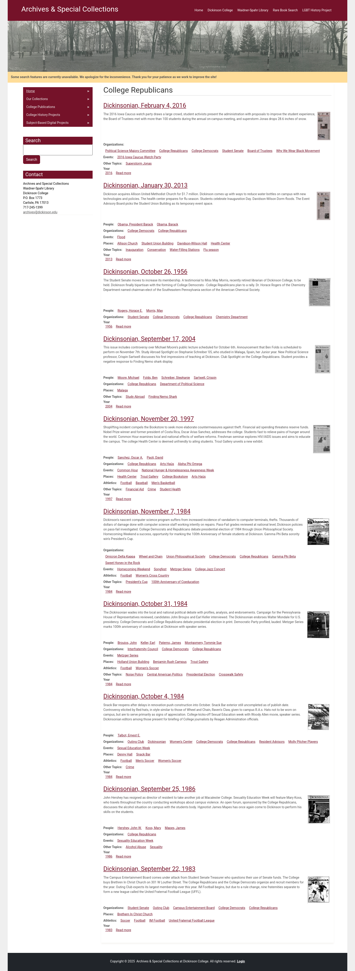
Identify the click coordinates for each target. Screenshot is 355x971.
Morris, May (154, 310)
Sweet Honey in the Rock (122, 563)
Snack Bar (143, 754)
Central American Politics (164, 674)
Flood (121, 237)
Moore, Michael (128, 377)
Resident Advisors (272, 741)
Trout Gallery (149, 476)
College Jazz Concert (210, 569)
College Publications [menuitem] (56, 108)
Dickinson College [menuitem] (220, 10)
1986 (108, 856)
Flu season (211, 250)
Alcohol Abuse (136, 847)
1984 (108, 591)
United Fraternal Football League (192, 920)
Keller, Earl (148, 643)
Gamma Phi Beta (284, 556)
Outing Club (136, 741)
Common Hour (127, 470)
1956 (108, 326)
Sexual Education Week (133, 748)
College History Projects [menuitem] (56, 116)
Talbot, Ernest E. (129, 735)
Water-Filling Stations (185, 250)
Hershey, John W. (130, 828)
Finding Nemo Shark (163, 396)
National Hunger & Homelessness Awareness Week (178, 470)
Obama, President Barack (135, 224)
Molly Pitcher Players (303, 741)
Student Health (170, 489)
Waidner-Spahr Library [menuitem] (252, 10)
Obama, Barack (167, 224)
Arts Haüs (167, 464)
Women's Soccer (147, 668)
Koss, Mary (153, 828)
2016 (108, 173)
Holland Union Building (133, 662)
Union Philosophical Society (185, 556)
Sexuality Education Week (135, 840)
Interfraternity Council (143, 649)
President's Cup (136, 582)
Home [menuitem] (198, 10)
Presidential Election (200, 674)
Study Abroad (135, 396)
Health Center (220, 243)
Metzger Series (180, 569)
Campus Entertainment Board (194, 908)
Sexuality (156, 847)
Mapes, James (175, 828)
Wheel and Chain (151, 556)
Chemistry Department (231, 317)
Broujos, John (127, 643)
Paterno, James (170, 643)
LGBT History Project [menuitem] (316, 10)
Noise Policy (134, 674)
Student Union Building (157, 243)
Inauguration (134, 250)
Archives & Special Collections (69, 9)
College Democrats (205, 151)
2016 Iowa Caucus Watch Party (139, 157)
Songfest (160, 569)
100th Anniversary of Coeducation (175, 582)
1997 (108, 499)
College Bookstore (175, 476)
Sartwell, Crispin (205, 377)
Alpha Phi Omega (190, 464)
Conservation (156, 250)
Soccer (125, 920)
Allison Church (127, 243)
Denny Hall (124, 754)
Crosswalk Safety (231, 674)
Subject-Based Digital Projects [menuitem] (56, 124)
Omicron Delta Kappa (120, 556)
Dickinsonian (157, 741)
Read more (123, 173)
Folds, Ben (150, 377)
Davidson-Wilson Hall (192, 243)
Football (126, 483)
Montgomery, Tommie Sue (203, 643)
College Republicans (173, 151)
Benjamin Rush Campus (170, 662)
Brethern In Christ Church (135, 914)
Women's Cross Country (152, 575)
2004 (108, 406)
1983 (108, 930)
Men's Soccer (145, 760)
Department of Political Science (182, 384)
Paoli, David (155, 457)
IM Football (157, 920)
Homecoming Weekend (133, 569)
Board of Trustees (260, 151)
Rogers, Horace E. (130, 310)
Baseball (142, 483)
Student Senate (233, 151)
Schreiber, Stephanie (175, 377)
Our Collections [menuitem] (56, 100)
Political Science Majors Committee (130, 151)
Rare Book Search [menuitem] (285, 10)
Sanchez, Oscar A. (130, 457)
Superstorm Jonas (139, 163)
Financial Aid (135, 489)
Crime (152, 489)
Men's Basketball (163, 483)
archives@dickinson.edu (40, 212)
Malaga (122, 390)
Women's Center (181, 741)
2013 (108, 259)
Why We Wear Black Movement (298, 151)
